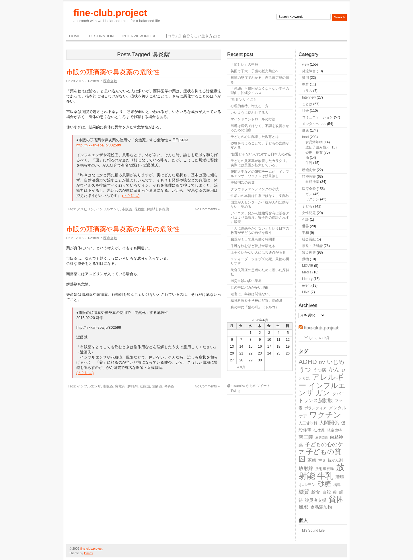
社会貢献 (309, 239)
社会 (305, 111)
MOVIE (307, 266)
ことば (307, 104)
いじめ (335, 362)
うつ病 (319, 369)
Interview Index (138, 36)
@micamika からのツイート (248, 386)
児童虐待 (334, 430)
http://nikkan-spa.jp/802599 (98, 145)
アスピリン (85, 209)
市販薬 (127, 209)
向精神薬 (312, 182)
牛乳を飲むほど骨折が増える (253, 246)
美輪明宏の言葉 (243, 183)
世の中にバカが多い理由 (249, 287)
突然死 (120, 386)
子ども (307, 206)
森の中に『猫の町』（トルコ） (255, 307)
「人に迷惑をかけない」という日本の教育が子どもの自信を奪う (260, 230)
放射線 (306, 468)
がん (334, 369)
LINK (306, 292)
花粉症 (139, 209)
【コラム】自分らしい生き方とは (192, 36)
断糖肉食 (309, 170)
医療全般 (110, 81)
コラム (307, 91)
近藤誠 (145, 386)
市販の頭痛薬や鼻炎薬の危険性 (112, 72)
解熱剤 (152, 209)
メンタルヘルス (314, 124)
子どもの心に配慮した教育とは (255, 137)
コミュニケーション (317, 117)
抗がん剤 (335, 460)
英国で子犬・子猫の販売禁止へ (255, 71)
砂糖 (324, 483)
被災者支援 (315, 500)
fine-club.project (110, 12)
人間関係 (329, 423)
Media (306, 272)
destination (101, 36)
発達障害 (309, 71)
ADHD (308, 361)
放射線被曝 (324, 469)
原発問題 (321, 437)
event (306, 285)
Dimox (88, 553)
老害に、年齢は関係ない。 (251, 294)
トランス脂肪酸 (316, 400)
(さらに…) (131, 195)
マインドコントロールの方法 (253, 119)
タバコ (338, 393)
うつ (305, 369)
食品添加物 (314, 142)
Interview (309, 97)
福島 (337, 485)
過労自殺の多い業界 (246, 281)
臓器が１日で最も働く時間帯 (253, 239)
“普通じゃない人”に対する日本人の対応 (261, 154)
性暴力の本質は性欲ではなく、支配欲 (260, 196)
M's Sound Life (313, 530)
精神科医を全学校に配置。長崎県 (256, 301)
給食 (315, 491)
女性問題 (309, 213)
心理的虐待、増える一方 (249, 106)
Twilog (235, 391)
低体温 (319, 430)
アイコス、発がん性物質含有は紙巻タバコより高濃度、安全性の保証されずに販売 (260, 217)
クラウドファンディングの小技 (255, 189)
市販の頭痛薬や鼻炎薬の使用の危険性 (123, 229)
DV (322, 362)
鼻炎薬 (164, 209)
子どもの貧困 (320, 455)
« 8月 (241, 367)
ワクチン (312, 199)
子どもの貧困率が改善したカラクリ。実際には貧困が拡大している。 (260, 163)
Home (74, 36)
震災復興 (309, 252)
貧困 (305, 78)
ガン (308, 194)
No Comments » (207, 209)
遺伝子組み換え (317, 147)
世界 (305, 226)
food (305, 137)
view (305, 64)
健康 (305, 130)
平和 (305, 233)
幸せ (322, 460)
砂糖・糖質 (314, 152)
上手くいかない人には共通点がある (258, 252)
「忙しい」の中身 (244, 64)
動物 (305, 259)
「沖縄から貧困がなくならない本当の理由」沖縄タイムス (260, 91)
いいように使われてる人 (249, 113)
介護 (305, 220)
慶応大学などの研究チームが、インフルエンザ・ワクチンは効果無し (260, 174)
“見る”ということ (244, 99)
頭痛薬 (157, 386)
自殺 (326, 491)
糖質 (304, 492)
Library (307, 279)
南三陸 (306, 437)
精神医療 (309, 177)
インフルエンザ (108, 209)
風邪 (303, 507)
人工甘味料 (308, 423)
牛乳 (308, 163)
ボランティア (315, 408)
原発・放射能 (312, 246)
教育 (305, 84)
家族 (311, 459)
